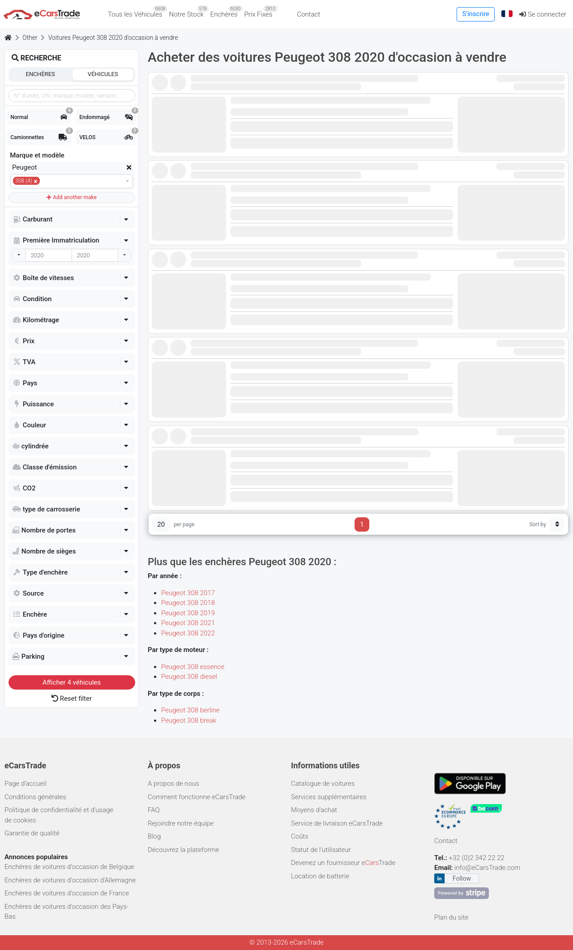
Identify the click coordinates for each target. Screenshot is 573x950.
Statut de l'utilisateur (321, 850)
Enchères (225, 11)
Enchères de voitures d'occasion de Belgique (69, 867)
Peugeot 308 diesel (189, 677)
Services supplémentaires (329, 797)
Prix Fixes (260, 11)
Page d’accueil (25, 784)
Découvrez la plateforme (183, 850)
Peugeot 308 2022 (188, 633)
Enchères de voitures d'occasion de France (66, 893)
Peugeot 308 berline (190, 710)
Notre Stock (188, 11)
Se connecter (542, 14)
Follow (462, 878)
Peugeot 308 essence (192, 667)
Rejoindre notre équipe (181, 823)
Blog (154, 836)
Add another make (72, 197)
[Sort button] (556, 524)
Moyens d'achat (314, 810)
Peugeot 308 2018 (188, 603)
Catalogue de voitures (323, 784)
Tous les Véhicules (137, 11)
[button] (507, 14)
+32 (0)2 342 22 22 (477, 858)
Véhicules (103, 74)
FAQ (154, 810)
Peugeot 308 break (188, 720)
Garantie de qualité (32, 833)
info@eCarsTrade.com (487, 868)
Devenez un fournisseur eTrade (343, 863)
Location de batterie (320, 876)
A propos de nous (173, 784)
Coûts (299, 836)
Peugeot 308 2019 (188, 613)
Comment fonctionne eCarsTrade (197, 797)
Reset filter (71, 698)
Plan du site (451, 917)
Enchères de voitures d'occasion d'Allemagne (70, 880)
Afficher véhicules (72, 682)
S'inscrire (475, 14)
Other (30, 37)
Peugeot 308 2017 (188, 593)
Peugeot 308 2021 (188, 623)
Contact (308, 14)
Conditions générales (35, 797)
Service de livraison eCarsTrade (337, 823)
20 (161, 524)
